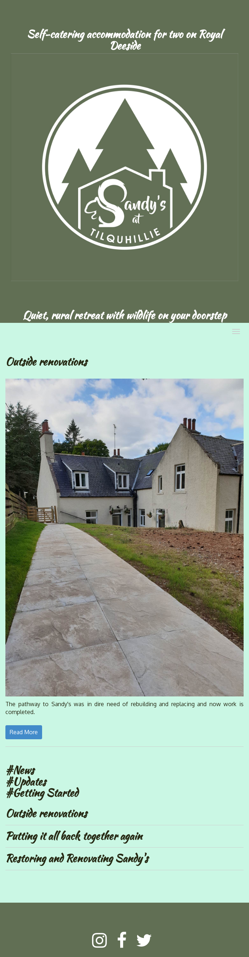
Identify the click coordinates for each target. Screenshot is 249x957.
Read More (24, 732)
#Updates (25, 781)
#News (19, 770)
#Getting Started (41, 792)
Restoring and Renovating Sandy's (76, 858)
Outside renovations (46, 813)
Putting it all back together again (73, 836)
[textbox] (124, 40)
